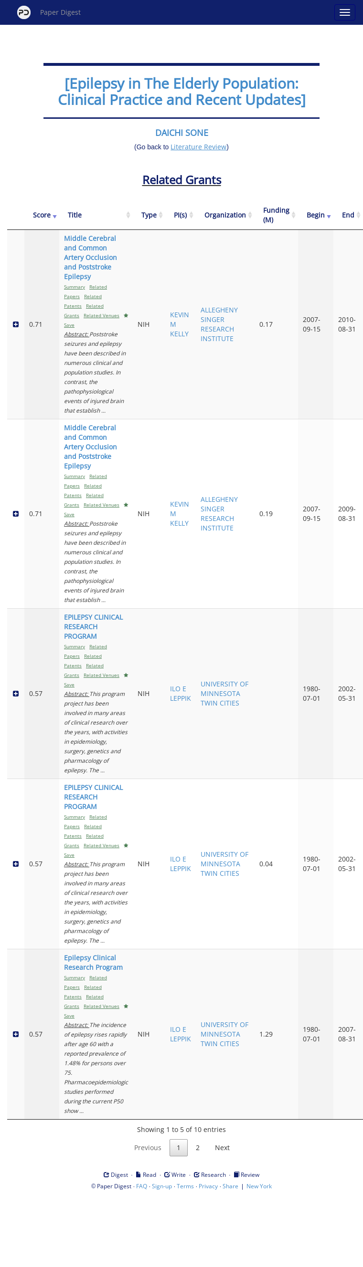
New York (259, 1186)
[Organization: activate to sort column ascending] (225, 215)
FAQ (141, 1186)
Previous (147, 1147)
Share (230, 1186)
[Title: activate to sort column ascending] (96, 215)
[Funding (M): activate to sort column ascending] (276, 215)
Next (222, 1147)
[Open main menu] (344, 12)
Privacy (208, 1186)
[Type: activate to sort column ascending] (149, 215)
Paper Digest (49, 12)
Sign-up (162, 1186)
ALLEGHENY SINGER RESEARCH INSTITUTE (219, 324)
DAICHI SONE (181, 132)
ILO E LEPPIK (180, 693)
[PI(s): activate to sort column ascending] (180, 215)
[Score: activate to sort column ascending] (41, 215)
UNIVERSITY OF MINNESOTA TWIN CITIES (224, 693)
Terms (185, 1186)
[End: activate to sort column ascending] (348, 215)
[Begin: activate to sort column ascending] (315, 215)
